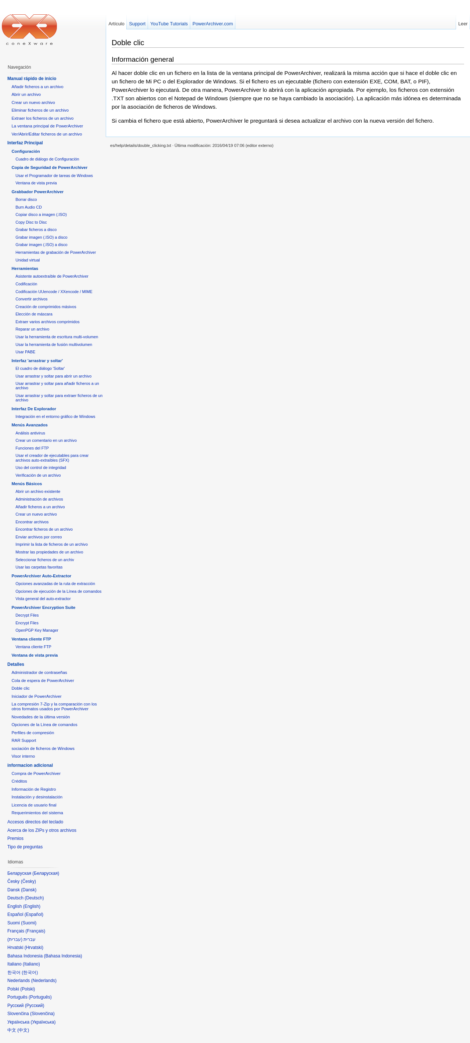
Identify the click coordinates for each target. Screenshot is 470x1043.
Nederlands (44, 980)
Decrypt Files (27, 615)
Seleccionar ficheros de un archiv (44, 559)
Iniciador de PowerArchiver (36, 696)
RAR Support (23, 740)
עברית (15, 939)
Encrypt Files (27, 623)
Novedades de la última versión (40, 717)
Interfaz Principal (25, 142)
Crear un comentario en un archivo (46, 440)
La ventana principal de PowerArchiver (47, 126)
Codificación (26, 284)
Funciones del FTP (32, 448)
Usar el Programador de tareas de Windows (54, 175)
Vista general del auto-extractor (42, 598)
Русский (34, 1005)
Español (34, 914)
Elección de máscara (34, 314)
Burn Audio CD (28, 207)
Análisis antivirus (30, 433)
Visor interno (23, 756)
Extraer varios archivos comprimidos (47, 322)
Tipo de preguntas (25, 846)
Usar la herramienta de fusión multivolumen (53, 344)
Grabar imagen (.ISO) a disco (41, 237)
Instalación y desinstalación (36, 797)
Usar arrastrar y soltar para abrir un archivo (53, 376)
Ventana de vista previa (36, 183)
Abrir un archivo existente (37, 491)
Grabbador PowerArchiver (37, 192)
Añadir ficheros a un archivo (37, 86)
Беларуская (46, 873)
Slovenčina (42, 1013)
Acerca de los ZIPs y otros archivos (41, 830)
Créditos (19, 781)
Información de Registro (33, 789)
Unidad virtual (27, 260)
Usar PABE (25, 352)
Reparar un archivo (32, 329)
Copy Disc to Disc (31, 222)
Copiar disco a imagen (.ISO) (41, 214)
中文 (23, 1030)
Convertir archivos (31, 299)
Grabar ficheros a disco (36, 229)
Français (35, 931)
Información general (143, 59)
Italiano (31, 964)
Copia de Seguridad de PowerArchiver (49, 167)
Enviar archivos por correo (38, 537)
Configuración (25, 151)
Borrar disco (26, 199)
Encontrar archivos (31, 522)
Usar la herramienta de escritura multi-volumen (56, 337)
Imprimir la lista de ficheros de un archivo (51, 544)
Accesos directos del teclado (35, 821)
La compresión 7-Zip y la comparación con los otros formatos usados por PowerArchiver (54, 706)
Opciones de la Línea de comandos (44, 724)
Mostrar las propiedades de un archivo (49, 552)
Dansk (28, 889)
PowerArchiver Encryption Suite (43, 607)
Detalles (15, 664)
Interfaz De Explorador (33, 409)
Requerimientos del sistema (37, 813)
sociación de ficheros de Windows (43, 748)
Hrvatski (34, 947)
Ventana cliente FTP (31, 639)
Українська (43, 1022)
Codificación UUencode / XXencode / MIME (53, 291)
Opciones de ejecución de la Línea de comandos (58, 591)
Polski (27, 989)
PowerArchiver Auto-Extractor (41, 576)
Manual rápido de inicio (31, 78)
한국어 (29, 972)
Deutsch (34, 898)
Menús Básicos (26, 483)
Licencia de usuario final (33, 805)
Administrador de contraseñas (39, 672)
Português (40, 997)
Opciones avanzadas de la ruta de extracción (55, 583)
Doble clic (128, 42)
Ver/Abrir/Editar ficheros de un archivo (46, 134)
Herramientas (24, 268)
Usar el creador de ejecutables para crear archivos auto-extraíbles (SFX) (51, 457)
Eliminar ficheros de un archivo (40, 110)
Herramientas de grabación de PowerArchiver (55, 252)
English (32, 906)
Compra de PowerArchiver (36, 773)
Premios (15, 838)
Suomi (28, 922)
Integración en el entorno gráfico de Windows (55, 416)
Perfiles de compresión (32, 732)
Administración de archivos (39, 499)
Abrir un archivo (26, 94)
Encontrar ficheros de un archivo (44, 529)
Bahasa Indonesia (62, 956)
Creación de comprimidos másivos (45, 306)
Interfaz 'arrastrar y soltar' (37, 360)
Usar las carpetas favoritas (38, 567)
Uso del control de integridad (40, 467)
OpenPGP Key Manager (36, 630)
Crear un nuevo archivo (33, 102)
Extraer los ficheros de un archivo (42, 118)
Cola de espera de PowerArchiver (42, 680)
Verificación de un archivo (38, 475)
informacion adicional (30, 765)
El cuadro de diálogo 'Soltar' (40, 368)
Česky (28, 881)
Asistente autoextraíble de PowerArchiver (51, 276)
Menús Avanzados (29, 425)
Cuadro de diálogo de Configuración (47, 159)
